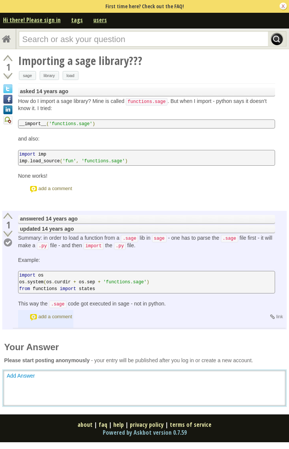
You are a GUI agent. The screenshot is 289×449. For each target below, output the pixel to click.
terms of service (190, 424)
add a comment (55, 188)
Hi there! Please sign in (32, 20)
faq (103, 424)
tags (77, 20)
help (118, 424)
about (85, 424)
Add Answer (21, 376)
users (100, 20)
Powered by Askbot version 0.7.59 (145, 432)
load (71, 75)
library (49, 75)
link (279, 316)
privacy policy (147, 424)
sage (27, 75)
